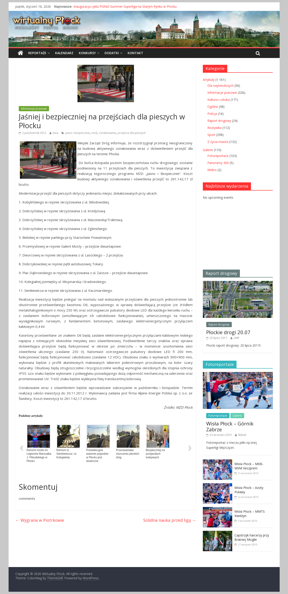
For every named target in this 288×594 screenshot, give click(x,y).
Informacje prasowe (34, 109)
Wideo (212, 170)
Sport (211, 135)
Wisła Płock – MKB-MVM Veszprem (248, 466)
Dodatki (112, 53)
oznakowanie (107, 133)
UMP (236, 338)
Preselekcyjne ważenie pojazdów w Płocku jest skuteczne (98, 443)
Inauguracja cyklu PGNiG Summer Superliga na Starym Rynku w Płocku (125, 6)
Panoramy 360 (218, 163)
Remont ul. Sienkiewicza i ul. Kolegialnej (68, 441)
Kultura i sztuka (218, 99)
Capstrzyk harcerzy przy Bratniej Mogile (251, 537)
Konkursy (87, 53)
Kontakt (135, 53)
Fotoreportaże (218, 156)
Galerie (208, 150)
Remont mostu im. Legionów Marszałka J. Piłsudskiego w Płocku (39, 443)
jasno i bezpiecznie (77, 133)
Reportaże (37, 53)
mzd (94, 133)
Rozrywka (214, 128)
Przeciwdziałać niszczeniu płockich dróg (128, 441)
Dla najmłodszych (220, 85)
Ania (55, 133)
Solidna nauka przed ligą (169, 520)
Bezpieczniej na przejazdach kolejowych (158, 441)
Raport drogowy (219, 120)
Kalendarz (64, 53)
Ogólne (212, 106)
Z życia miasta (217, 142)
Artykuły (209, 79)
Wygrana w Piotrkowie (39, 520)
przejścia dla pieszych (132, 133)
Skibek (242, 435)
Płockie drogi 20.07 (228, 332)
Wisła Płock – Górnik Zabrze (229, 426)
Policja (212, 113)
